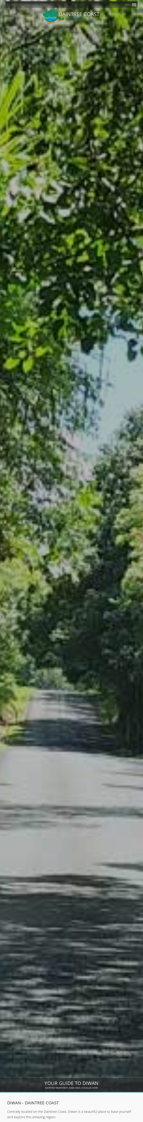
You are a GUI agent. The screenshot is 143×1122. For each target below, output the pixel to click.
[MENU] (134, 4)
